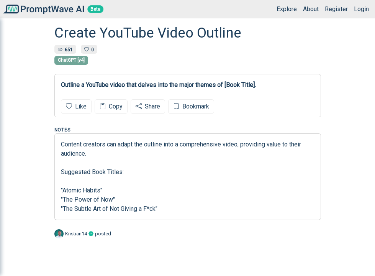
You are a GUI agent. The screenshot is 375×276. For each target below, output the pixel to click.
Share (148, 106)
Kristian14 (76, 234)
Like (76, 106)
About (311, 9)
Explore (287, 9)
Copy (111, 106)
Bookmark (191, 106)
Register (336, 9)
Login (361, 9)
